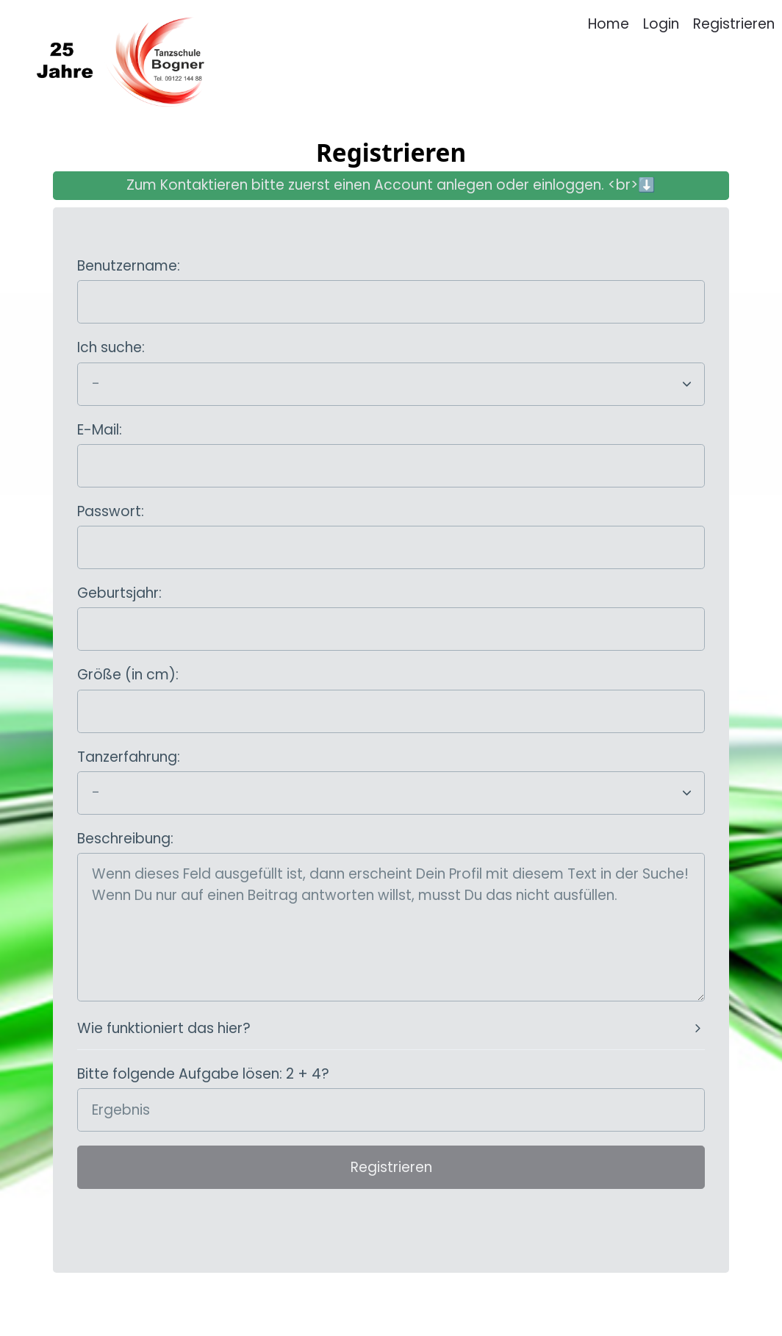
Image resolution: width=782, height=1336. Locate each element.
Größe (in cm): (128, 675)
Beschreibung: (125, 839)
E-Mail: (99, 430)
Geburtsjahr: (119, 593)
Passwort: (110, 511)
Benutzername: (128, 266)
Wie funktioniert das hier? (164, 1028)
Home (608, 24)
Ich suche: (111, 347)
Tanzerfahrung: (128, 757)
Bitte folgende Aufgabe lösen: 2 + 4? (203, 1074)
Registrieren (734, 24)
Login (661, 24)
